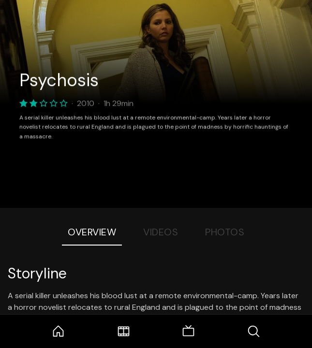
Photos (224, 232)
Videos (160, 232)
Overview (92, 232)
